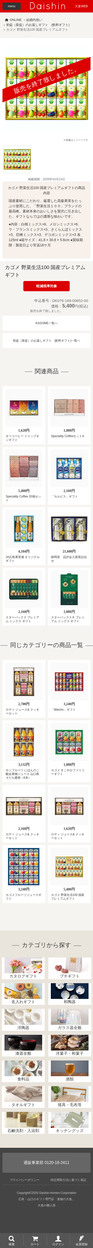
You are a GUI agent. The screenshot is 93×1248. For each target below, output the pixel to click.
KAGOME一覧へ (46, 323)
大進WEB (81, 6)
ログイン (58, 1244)
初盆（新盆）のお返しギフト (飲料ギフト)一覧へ (46, 340)
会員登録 (82, 1244)
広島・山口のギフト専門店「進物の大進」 (46, 1213)
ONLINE (16, 20)
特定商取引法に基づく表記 (68, 1194)
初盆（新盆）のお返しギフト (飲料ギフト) (38, 25)
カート (35, 1244)
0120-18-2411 (57, 1177)
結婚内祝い (34, 20)
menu (11, 6)
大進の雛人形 (47, 1220)
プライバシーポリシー (24, 1194)
